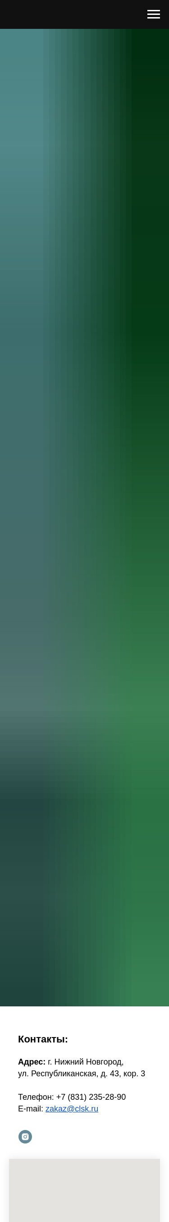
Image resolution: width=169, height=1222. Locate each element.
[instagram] (25, 1137)
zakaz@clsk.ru (72, 1108)
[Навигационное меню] (153, 14)
